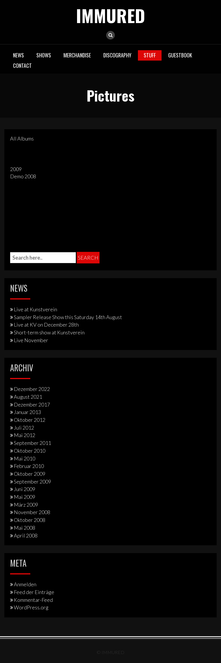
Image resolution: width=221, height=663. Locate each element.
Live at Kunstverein (35, 309)
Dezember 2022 (32, 389)
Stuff (150, 55)
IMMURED (110, 15)
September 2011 (32, 443)
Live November (31, 340)
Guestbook (180, 55)
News (18, 55)
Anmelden (25, 584)
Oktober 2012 (29, 420)
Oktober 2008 (29, 520)
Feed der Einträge (34, 592)
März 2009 (26, 504)
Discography (117, 55)
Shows (43, 55)
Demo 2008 (23, 176)
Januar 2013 (27, 412)
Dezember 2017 (32, 404)
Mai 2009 (24, 497)
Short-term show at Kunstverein (49, 332)
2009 (16, 169)
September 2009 (32, 481)
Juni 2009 (24, 489)
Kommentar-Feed (33, 600)
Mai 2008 (24, 528)
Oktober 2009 (29, 474)
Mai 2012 (24, 435)
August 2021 (28, 397)
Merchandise (77, 55)
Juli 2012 (24, 427)
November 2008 (32, 512)
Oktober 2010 (29, 450)
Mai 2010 (24, 458)
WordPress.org (31, 607)
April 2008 (26, 535)
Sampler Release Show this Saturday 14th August (68, 317)
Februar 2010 (29, 466)
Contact (22, 65)
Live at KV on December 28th (46, 324)
